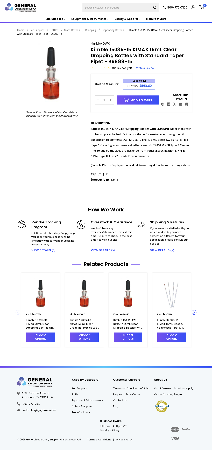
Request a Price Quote (126, 394)
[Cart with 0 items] (203, 7)
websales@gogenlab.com (36, 410)
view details (41, 250)
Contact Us (120, 400)
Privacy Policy (124, 439)
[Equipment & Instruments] (89, 19)
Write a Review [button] (145, 68)
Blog (115, 406)
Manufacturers (156, 19)
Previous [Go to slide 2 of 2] (17, 312)
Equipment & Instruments (87, 400)
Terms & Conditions (99, 439)
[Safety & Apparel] (127, 19)
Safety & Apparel (82, 406)
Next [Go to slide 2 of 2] (194, 312)
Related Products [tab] (106, 264)
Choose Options (40, 337)
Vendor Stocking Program (169, 394)
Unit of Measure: (107, 84)
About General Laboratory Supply (173, 388)
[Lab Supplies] (55, 19)
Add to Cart (138, 100)
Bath (75, 394)
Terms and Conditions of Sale (131, 388)
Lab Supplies (79, 388)
